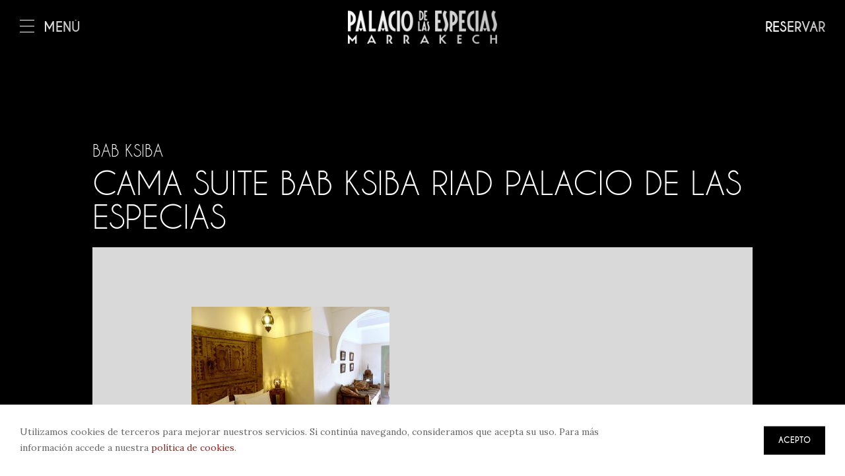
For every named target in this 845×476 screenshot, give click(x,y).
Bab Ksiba (127, 151)
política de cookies (192, 448)
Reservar (795, 27)
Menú (50, 27)
